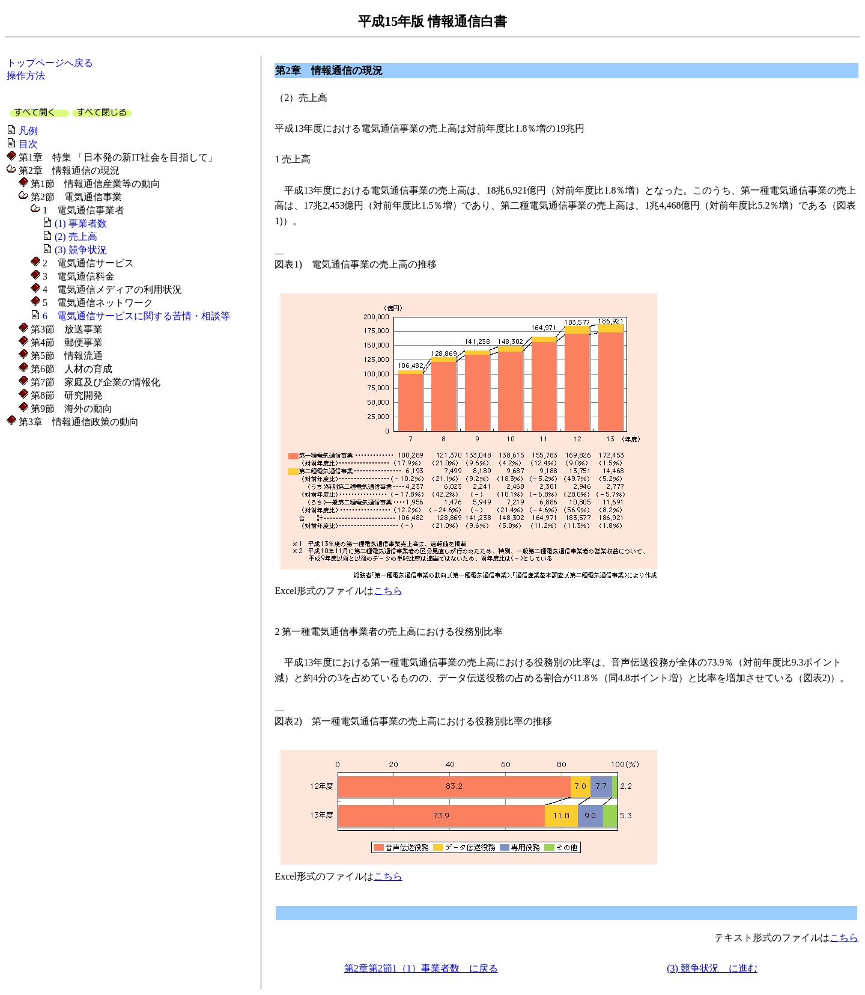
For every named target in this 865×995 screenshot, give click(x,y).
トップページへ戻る (50, 63)
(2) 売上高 (76, 236)
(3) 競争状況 (81, 250)
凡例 (28, 131)
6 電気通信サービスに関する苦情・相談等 (136, 316)
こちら (388, 591)
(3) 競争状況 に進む (712, 968)
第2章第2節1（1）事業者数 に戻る (421, 968)
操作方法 (26, 75)
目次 (28, 144)
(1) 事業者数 (81, 223)
